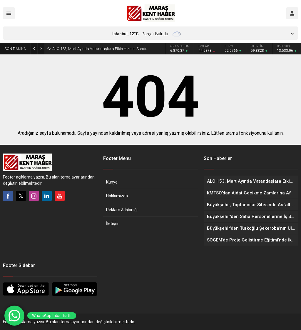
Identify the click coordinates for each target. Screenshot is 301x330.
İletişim (113, 223)
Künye (112, 182)
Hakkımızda (117, 196)
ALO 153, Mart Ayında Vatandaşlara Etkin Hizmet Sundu (99, 48)
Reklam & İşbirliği (122, 209)
